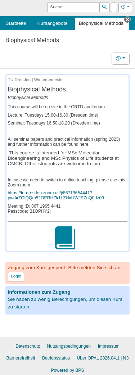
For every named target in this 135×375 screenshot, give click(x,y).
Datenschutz (27, 346)
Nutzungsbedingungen (69, 346)
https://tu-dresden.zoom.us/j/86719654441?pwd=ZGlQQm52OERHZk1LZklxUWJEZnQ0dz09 (56, 195)
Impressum (109, 346)
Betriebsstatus (56, 358)
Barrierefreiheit (20, 358)
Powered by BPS (67, 370)
